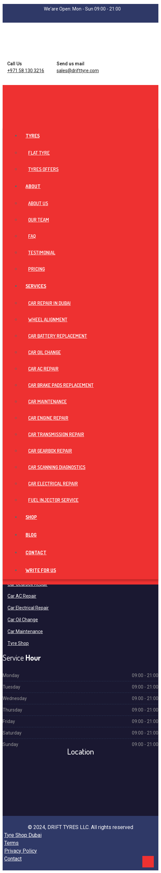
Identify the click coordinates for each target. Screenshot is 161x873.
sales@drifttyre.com (78, 70)
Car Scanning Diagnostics (56, 467)
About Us (38, 203)
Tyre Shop (18, 643)
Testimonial (41, 252)
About (33, 186)
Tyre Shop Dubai (23, 835)
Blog (31, 535)
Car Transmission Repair (56, 434)
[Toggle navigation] (5, 90)
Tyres (33, 136)
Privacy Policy (20, 851)
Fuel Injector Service (53, 500)
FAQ (32, 236)
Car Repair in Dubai (49, 303)
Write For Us (41, 570)
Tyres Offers (43, 169)
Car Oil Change (44, 352)
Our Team (38, 220)
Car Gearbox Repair (50, 451)
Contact (36, 552)
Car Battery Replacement (57, 336)
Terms (11, 843)
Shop (31, 517)
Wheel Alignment (47, 319)
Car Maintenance (47, 401)
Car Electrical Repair (53, 483)
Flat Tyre (39, 153)
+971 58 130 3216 (25, 70)
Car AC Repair (43, 369)
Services (36, 286)
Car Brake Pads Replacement (61, 385)
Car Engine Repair (48, 418)
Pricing (36, 269)
